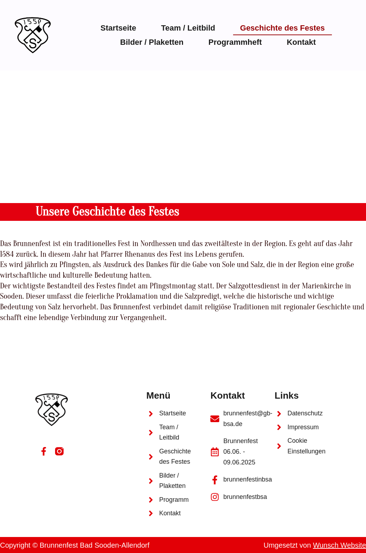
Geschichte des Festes (282, 27)
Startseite (118, 27)
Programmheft (235, 42)
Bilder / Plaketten (152, 42)
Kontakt (301, 42)
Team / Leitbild (188, 27)
